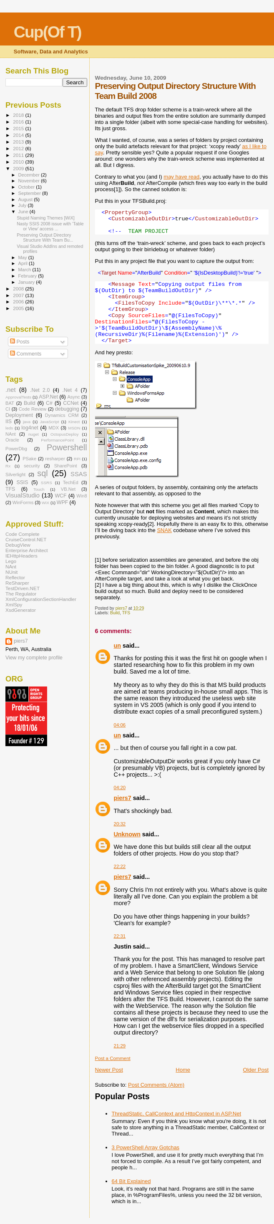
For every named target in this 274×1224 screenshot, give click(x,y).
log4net (29, 428)
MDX (53, 427)
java (26, 421)
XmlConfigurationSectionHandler (40, 599)
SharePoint (65, 465)
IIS (8, 421)
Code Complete (22, 534)
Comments (25, 354)
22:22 (120, 866)
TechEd (70, 482)
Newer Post (109, 1070)
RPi (77, 459)
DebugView (17, 545)
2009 (19, 168)
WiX (45, 502)
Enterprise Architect (26, 550)
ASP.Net (48, 397)
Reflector (15, 577)
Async (73, 396)
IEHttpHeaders (21, 555)
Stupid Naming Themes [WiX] (46, 217)
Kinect (74, 421)
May (23, 257)
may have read (181, 177)
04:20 (120, 787)
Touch (38, 489)
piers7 (122, 798)
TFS (126, 613)
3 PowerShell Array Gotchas (146, 1147)
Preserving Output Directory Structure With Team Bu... (45, 237)
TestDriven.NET (22, 588)
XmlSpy (13, 604)
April (23, 263)
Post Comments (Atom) (156, 1085)
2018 (19, 115)
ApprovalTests (18, 397)
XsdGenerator (20, 610)
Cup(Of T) (47, 32)
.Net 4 (70, 390)
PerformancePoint (57, 440)
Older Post (256, 1070)
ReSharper (17, 583)
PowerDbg (16, 448)
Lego (10, 561)
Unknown (127, 834)
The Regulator (20, 593)
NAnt (10, 434)
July (23, 205)
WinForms (23, 502)
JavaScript (49, 421)
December (29, 174)
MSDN (74, 428)
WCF (60, 496)
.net (10, 389)
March (25, 269)
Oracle (12, 439)
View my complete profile (34, 658)
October (27, 186)
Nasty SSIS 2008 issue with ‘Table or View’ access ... (50, 226)
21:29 (120, 1045)
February (28, 275)
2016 (19, 121)
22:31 (120, 936)
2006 (19, 301)
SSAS (78, 474)
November (29, 180)
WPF (62, 502)
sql (42, 473)
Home (183, 1070)
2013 (19, 141)
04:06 (120, 724)
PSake (29, 458)
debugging (67, 409)
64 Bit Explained (131, 1181)
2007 (19, 295)
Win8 (81, 495)
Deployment (19, 415)
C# (49, 403)
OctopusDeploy (64, 434)
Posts (19, 342)
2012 (19, 148)
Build (115, 613)
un (117, 645)
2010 (19, 161)
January (27, 282)
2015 (19, 128)
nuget (33, 434)
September (30, 193)
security (32, 465)
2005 (19, 308)
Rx (7, 466)
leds (9, 428)
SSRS (46, 482)
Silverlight (15, 474)
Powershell (67, 447)
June (24, 211)
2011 (19, 155)
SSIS (22, 482)
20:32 (120, 823)
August (26, 199)
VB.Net (68, 489)
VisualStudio (22, 495)
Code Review (33, 408)
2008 (19, 288)
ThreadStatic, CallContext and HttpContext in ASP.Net (176, 1113)
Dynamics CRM (62, 415)
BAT (9, 403)
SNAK (164, 530)
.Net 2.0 (40, 390)
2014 (19, 135)
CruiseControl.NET (25, 539)
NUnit (11, 572)
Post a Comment (113, 1058)
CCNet (70, 403)
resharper (55, 458)
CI (7, 408)
